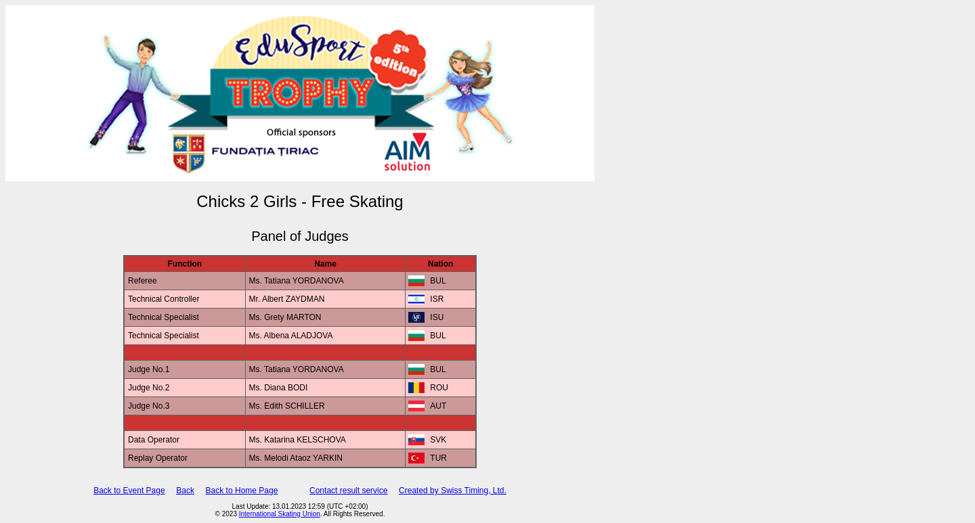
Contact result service (348, 490)
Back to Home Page (242, 490)
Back (185, 490)
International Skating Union (279, 514)
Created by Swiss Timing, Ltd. (452, 490)
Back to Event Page (129, 490)
